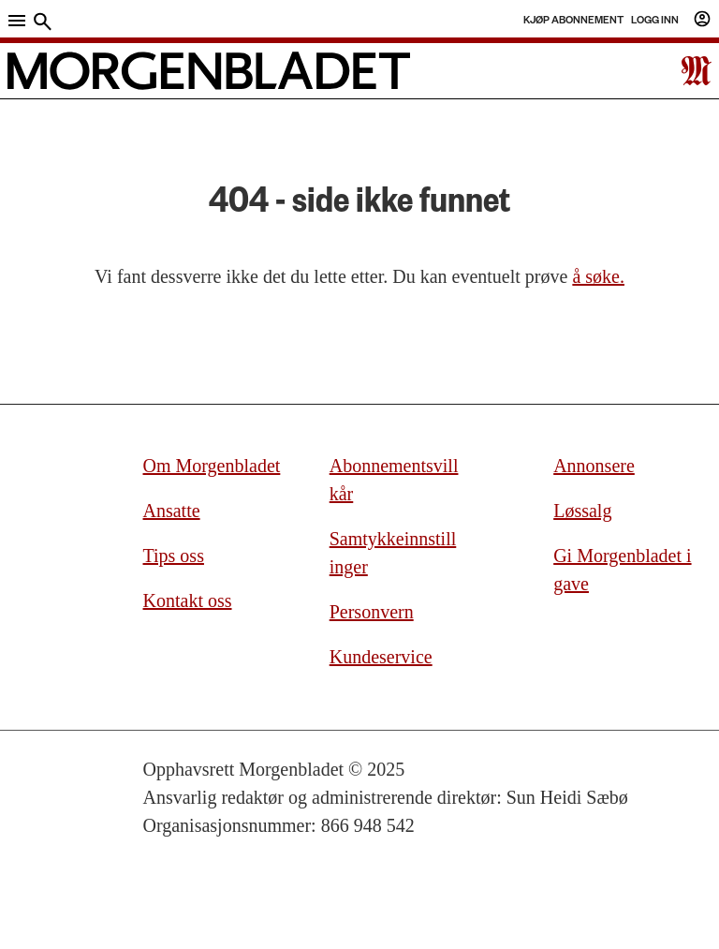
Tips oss (173, 555)
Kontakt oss (187, 600)
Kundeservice (381, 656)
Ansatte (171, 510)
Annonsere (594, 465)
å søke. (598, 276)
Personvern (372, 611)
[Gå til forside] (208, 70)
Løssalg (582, 510)
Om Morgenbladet (212, 465)
